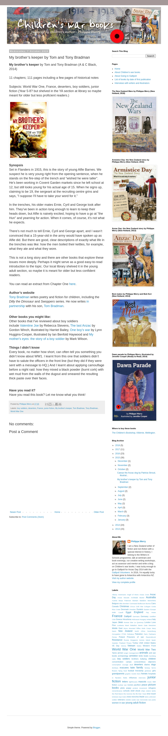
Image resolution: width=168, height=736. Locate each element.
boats (146, 656)
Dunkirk (139, 609)
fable (132, 667)
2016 (118, 453)
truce (141, 696)
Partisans (152, 634)
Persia (114, 637)
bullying (143, 659)
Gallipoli (128, 616)
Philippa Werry (138, 541)
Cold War (139, 606)
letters (125, 681)
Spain (153, 640)
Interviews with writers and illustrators (132, 83)
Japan (114, 622)
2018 (118, 445)
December (123, 461)
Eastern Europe (150, 609)
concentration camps (121, 662)
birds (141, 656)
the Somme (128, 694)
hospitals (152, 674)
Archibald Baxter (137, 598)
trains (124, 697)
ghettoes (148, 671)
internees (142, 678)
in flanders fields (119, 678)
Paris (146, 634)
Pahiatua (130, 634)
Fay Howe (151, 612)
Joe (36, 325)
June (120, 499)
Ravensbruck (151, 637)
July (120, 495)
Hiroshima (127, 619)
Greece (119, 619)
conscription (116, 665)
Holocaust (135, 619)
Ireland (149, 619)
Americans (122, 595)
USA (141, 643)
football (131, 671)
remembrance (117, 691)
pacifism (137, 685)
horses (144, 673)
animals (143, 652)
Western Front (149, 646)
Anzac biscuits (123, 598)
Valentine (26, 325)
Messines (152, 625)
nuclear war (122, 685)
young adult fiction (135, 702)
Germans (136, 616)
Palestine (139, 634)
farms (154, 668)
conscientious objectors (145, 662)
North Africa (140, 631)
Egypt (128, 612)
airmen (120, 653)
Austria (114, 601)
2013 (118, 529)
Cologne (147, 606)
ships (143, 691)
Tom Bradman (54, 306)
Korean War (128, 622)
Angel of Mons (133, 595)
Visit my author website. (123, 578)
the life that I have (139, 694)
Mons (126, 628)
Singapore (134, 640)
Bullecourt (141, 603)
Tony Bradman (19, 297)
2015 (118, 457)
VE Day (115, 646)
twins (147, 697)
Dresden (133, 609)
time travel (151, 694)
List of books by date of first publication (133, 79)
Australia (151, 597)
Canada (115, 606)
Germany (144, 616)
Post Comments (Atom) (33, 517)
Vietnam (131, 645)
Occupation (116, 634)
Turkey (135, 643)
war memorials (142, 700)
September (123, 487)
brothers (135, 659)
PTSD (124, 634)
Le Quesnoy (139, 622)
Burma (148, 603)
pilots (122, 688)
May (120, 503)
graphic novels (130, 674)
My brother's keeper (63, 408)
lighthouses (133, 682)
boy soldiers (22, 408)
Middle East (117, 628)
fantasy (147, 668)
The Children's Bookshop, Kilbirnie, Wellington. (134, 433)
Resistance (117, 640)
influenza (133, 678)
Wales (139, 646)
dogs (153, 664)
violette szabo (130, 700)
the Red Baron (117, 694)
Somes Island (144, 640)
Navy (154, 628)
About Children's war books (127, 72)
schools (126, 691)
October (122, 469)
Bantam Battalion (139, 601)
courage (125, 665)
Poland (122, 637)
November (123, 465)
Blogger (96, 727)
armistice (133, 656)
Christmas (124, 606)
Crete (118, 609)
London (147, 622)
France (40, 408)
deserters (32, 408)
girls (154, 671)
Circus (132, 606)
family (139, 667)
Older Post (99, 512)
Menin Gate (143, 625)
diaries (147, 665)
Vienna (123, 646)
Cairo (153, 603)
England (138, 612)
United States (150, 643)
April (120, 507)
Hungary (143, 619)
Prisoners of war (135, 637)
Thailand (122, 643)
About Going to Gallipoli (126, 76)
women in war (118, 703)
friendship (139, 671)
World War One (16, 411)
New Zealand (125, 631)
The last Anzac (80, 325)
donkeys (115, 668)
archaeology (123, 656)
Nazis (114, 631)
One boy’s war (80, 330)
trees (129, 697)
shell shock (135, 691)
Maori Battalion (131, 625)
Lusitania (120, 625)
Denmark (125, 609)
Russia (126, 640)
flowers (114, 671)
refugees (152, 688)
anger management (131, 653)
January (122, 520)
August (121, 491)
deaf (131, 665)
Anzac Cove (144, 595)
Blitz (120, 603)
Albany (114, 595)
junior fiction (49, 408)
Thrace (129, 643)
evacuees (124, 667)
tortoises (115, 697)
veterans (121, 700)
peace (144, 685)
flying (120, 671)
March (121, 511)
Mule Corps (146, 628)
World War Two (147, 649)
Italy (154, 619)
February (122, 516)
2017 (118, 449)
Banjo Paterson (125, 601)
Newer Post (15, 512)
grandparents (118, 673)
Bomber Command (130, 603)
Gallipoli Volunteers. (121, 572)
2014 (118, 525)
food (125, 671)
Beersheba (152, 601)
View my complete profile (123, 582)
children (152, 659)
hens (139, 674)
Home (57, 512)
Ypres (114, 653)
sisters (148, 691)
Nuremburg (151, 631)
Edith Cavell (117, 612)
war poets (152, 700)
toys (120, 697)
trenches (135, 697)
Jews (120, 622)
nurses (130, 685)
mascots (142, 681)
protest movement (140, 688)
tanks (154, 691)
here (72, 284)
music (149, 682)
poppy (128, 688)
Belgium (115, 603)
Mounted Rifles (135, 628)
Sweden (115, 643)
